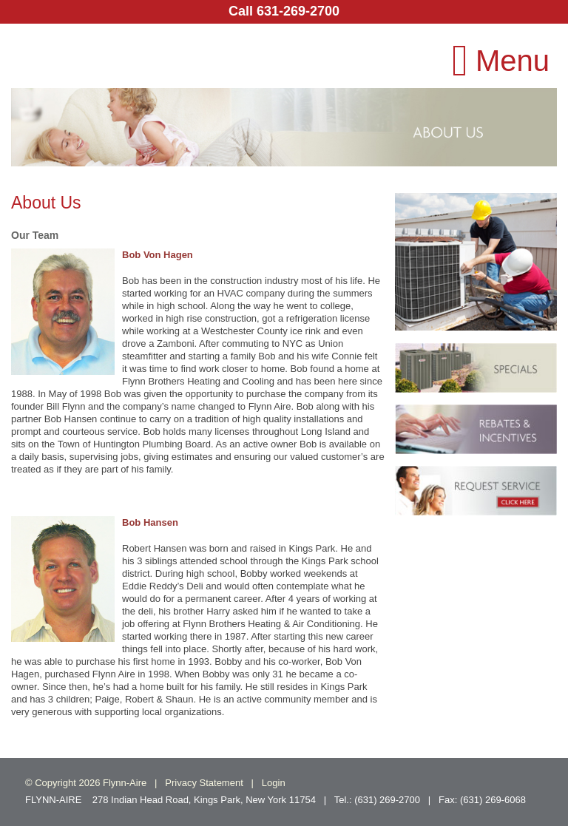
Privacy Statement (204, 782)
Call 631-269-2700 (284, 11)
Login (273, 782)
